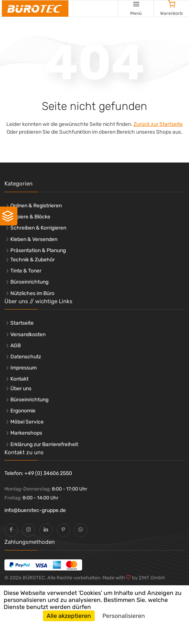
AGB (15, 345)
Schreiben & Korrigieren (38, 228)
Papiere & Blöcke (30, 217)
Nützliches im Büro (32, 293)
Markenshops (26, 433)
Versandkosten (27, 334)
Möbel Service (27, 422)
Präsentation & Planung (38, 250)
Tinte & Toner (25, 271)
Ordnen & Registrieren (36, 205)
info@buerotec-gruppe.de (35, 510)
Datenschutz (25, 357)
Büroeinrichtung (29, 282)
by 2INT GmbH (148, 577)
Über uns (20, 388)
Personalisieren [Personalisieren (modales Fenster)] (123, 615)
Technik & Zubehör (32, 260)
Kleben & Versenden (33, 239)
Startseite (22, 323)
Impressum (23, 368)
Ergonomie (23, 411)
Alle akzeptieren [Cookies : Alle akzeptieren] (69, 615)
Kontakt (19, 379)
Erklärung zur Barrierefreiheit (44, 444)
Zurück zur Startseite (158, 124)
